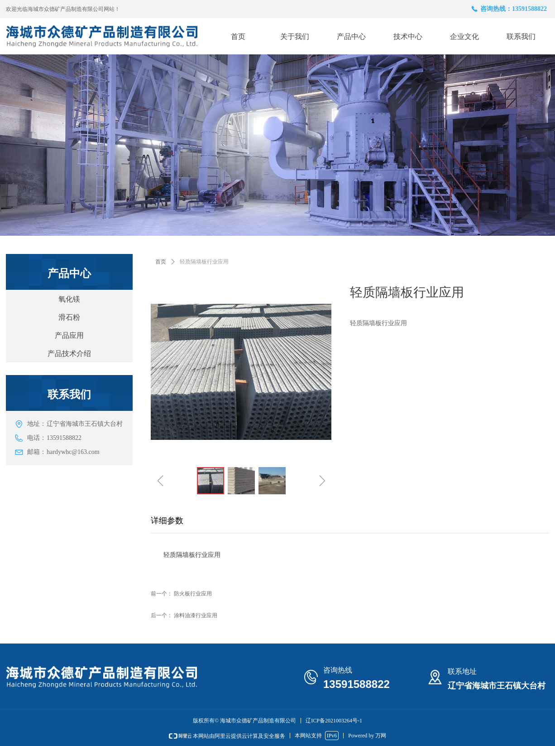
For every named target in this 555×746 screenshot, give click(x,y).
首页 (160, 261)
